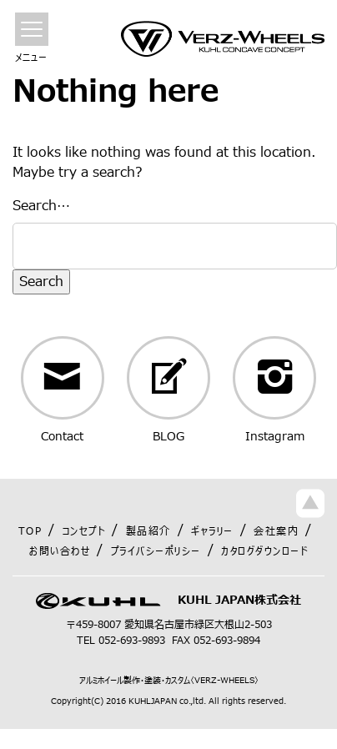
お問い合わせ (59, 551)
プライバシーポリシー (156, 551)
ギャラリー (212, 531)
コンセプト (84, 531)
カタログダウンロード (264, 551)
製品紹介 (148, 531)
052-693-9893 (131, 640)
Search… (41, 206)
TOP (30, 531)
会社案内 (276, 531)
